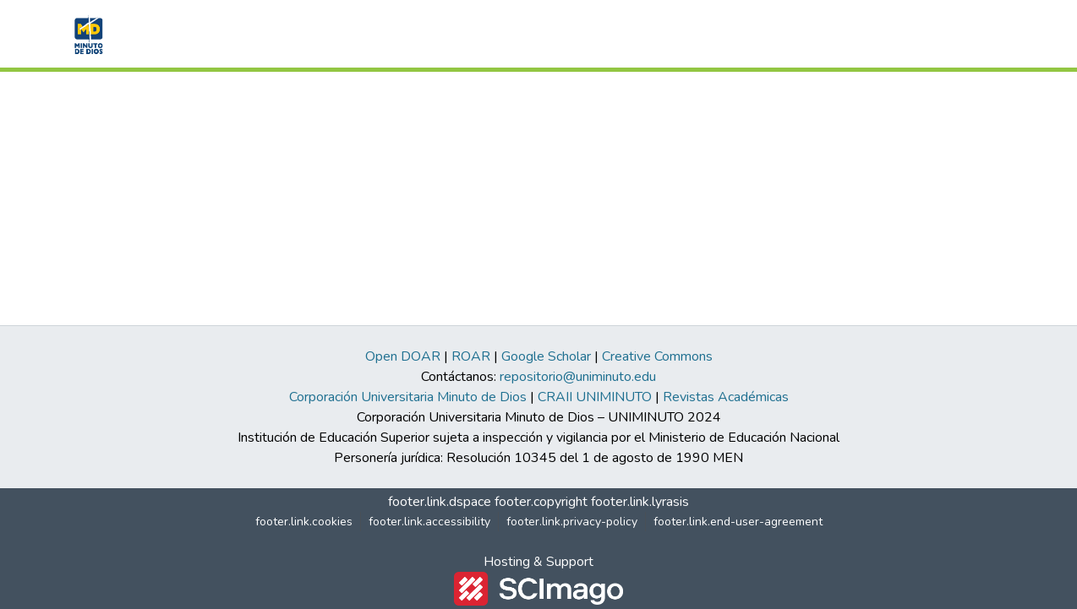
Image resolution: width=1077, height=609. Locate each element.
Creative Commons (657, 356)
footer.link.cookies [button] (304, 522)
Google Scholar (546, 356)
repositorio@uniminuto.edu (578, 376)
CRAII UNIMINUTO (595, 397)
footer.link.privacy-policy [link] (571, 522)
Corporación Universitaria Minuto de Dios (408, 397)
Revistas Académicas (726, 397)
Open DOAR (402, 356)
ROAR (470, 356)
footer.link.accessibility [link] (429, 522)
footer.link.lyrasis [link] (640, 501)
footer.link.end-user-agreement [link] (738, 522)
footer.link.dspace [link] (439, 501)
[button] (87, 33)
